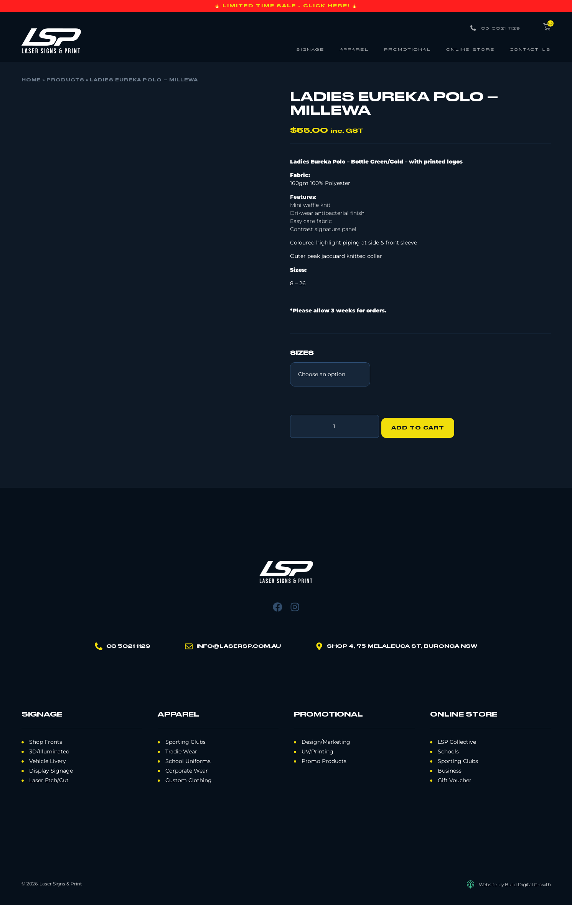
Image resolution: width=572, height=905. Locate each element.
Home (31, 80)
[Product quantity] (334, 425)
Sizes (302, 353)
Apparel (354, 49)
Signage (310, 49)
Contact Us (530, 49)
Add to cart (420, 425)
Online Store (470, 49)
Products (65, 80)
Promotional (407, 49)
